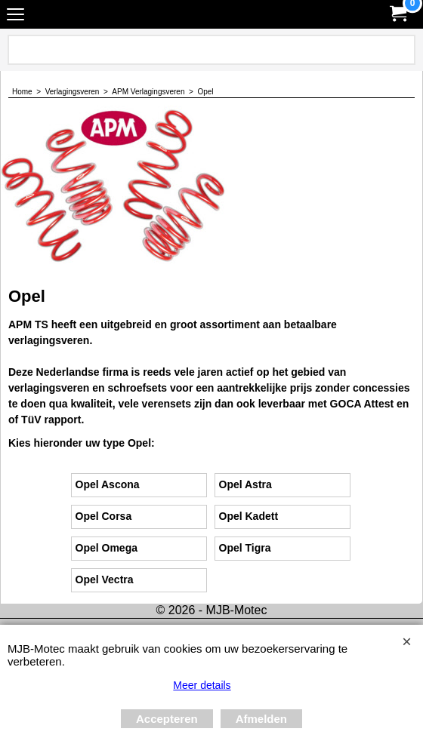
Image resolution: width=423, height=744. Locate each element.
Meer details (201, 685)
